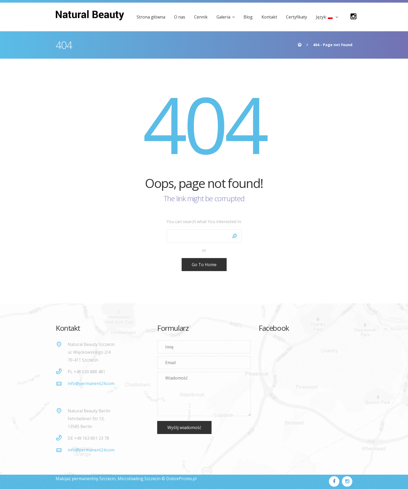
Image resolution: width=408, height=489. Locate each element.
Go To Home (204, 264)
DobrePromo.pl (181, 478)
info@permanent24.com (91, 383)
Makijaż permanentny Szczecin (86, 478)
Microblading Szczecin (139, 478)
